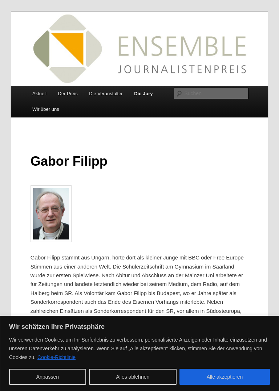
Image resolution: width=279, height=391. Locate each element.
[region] (139, 353)
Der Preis (68, 93)
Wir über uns (45, 109)
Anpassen (47, 377)
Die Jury (143, 93)
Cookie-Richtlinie (56, 357)
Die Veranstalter (106, 93)
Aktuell (39, 93)
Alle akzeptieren (225, 377)
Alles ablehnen (132, 377)
